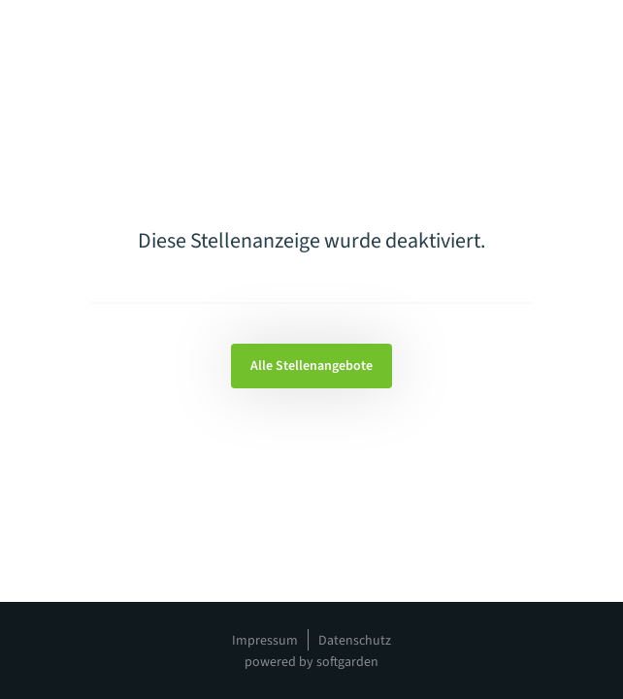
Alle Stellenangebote (311, 366)
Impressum (265, 640)
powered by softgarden (311, 662)
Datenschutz (354, 640)
